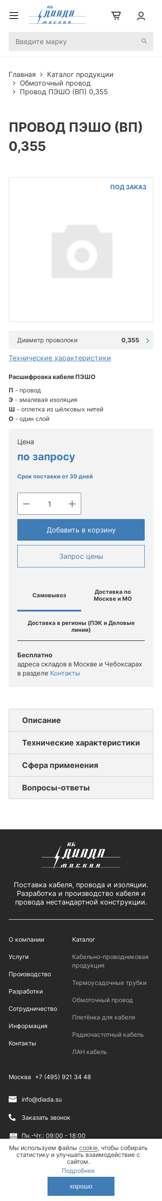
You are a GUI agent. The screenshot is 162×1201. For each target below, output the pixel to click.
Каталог (83, 939)
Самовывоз (49, 595)
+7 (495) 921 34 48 (63, 1076)
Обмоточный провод (102, 999)
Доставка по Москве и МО (113, 595)
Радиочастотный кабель (108, 1034)
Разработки (26, 991)
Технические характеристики (60, 358)
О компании (26, 939)
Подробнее (78, 1170)
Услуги (19, 956)
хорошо (81, 1186)
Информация (28, 1025)
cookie (88, 1147)
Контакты (65, 673)
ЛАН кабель (89, 1051)
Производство (30, 974)
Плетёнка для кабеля (103, 1017)
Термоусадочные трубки (109, 982)
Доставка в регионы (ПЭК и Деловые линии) (81, 626)
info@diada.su (42, 1099)
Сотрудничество (33, 1008)
